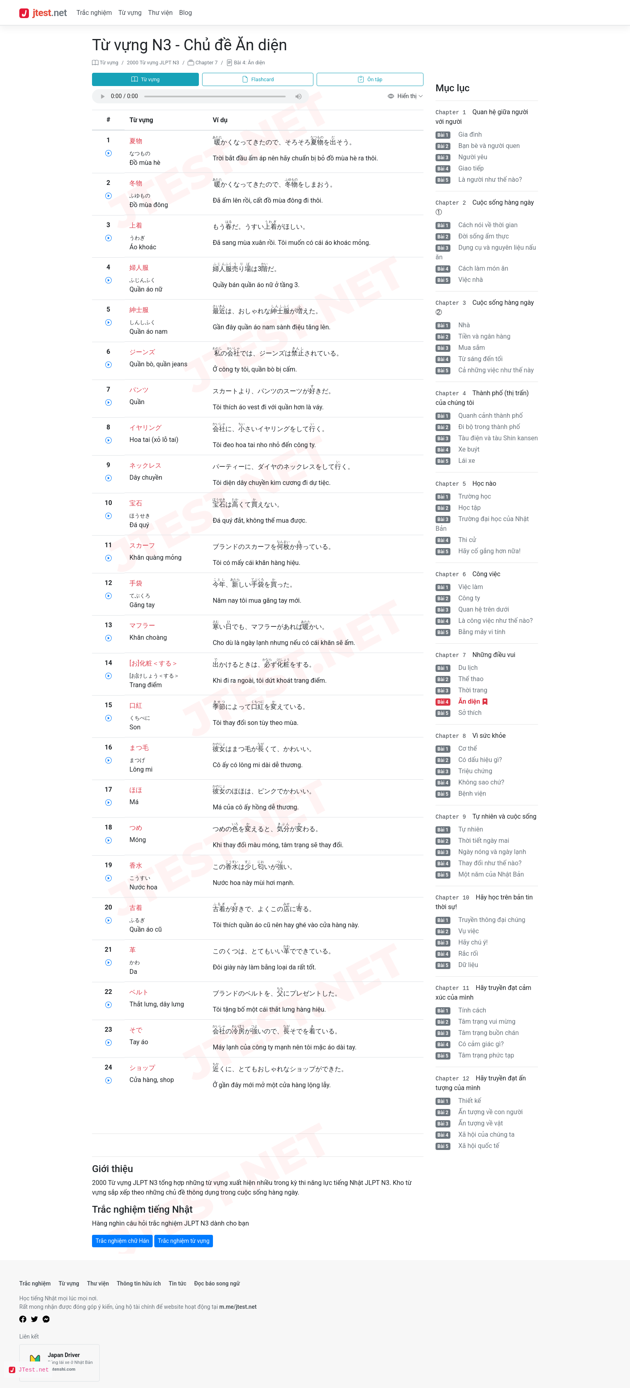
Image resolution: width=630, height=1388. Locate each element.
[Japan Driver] (59, 1363)
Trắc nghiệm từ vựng (183, 1241)
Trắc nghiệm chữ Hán (122, 1241)
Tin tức (177, 1283)
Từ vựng (129, 12)
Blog (185, 12)
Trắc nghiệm (94, 12)
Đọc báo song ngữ (217, 1283)
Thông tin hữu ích (139, 1283)
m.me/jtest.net (238, 1307)
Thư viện (160, 12)
